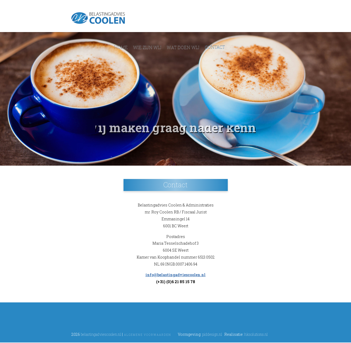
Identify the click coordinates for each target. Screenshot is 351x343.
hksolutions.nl (256, 334)
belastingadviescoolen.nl (101, 334)
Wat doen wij (183, 47)
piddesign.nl (212, 334)
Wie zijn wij (147, 47)
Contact (215, 47)
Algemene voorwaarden (147, 335)
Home (121, 47)
